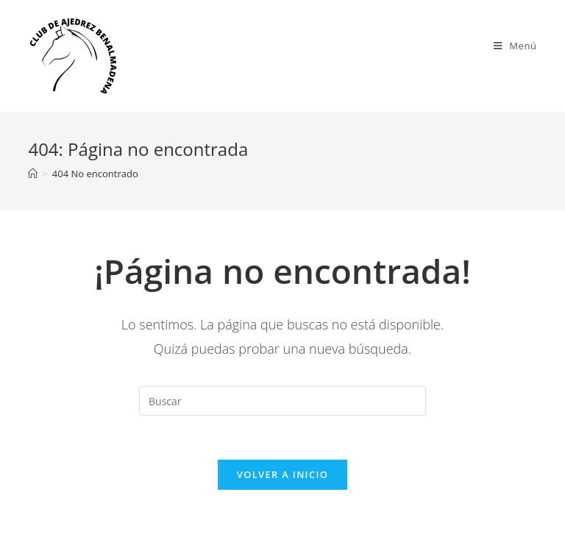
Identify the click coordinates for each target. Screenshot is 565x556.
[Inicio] (33, 173)
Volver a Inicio (282, 474)
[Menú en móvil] (515, 45)
